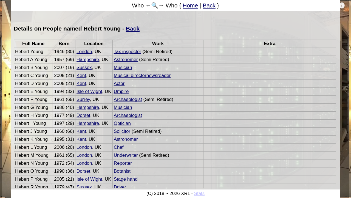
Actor (119, 83)
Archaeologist (128, 99)
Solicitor (122, 131)
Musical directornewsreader (142, 75)
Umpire (121, 91)
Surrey (83, 99)
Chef (119, 147)
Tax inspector (127, 51)
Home (190, 5)
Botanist (122, 171)
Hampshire (88, 59)
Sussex (84, 67)
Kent (81, 75)
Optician (122, 123)
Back (209, 5)
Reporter (123, 163)
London (84, 51)
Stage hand (126, 179)
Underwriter (126, 155)
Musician (123, 67)
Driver (120, 187)
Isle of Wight (89, 91)
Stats (199, 193)
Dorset (83, 115)
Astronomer (126, 59)
